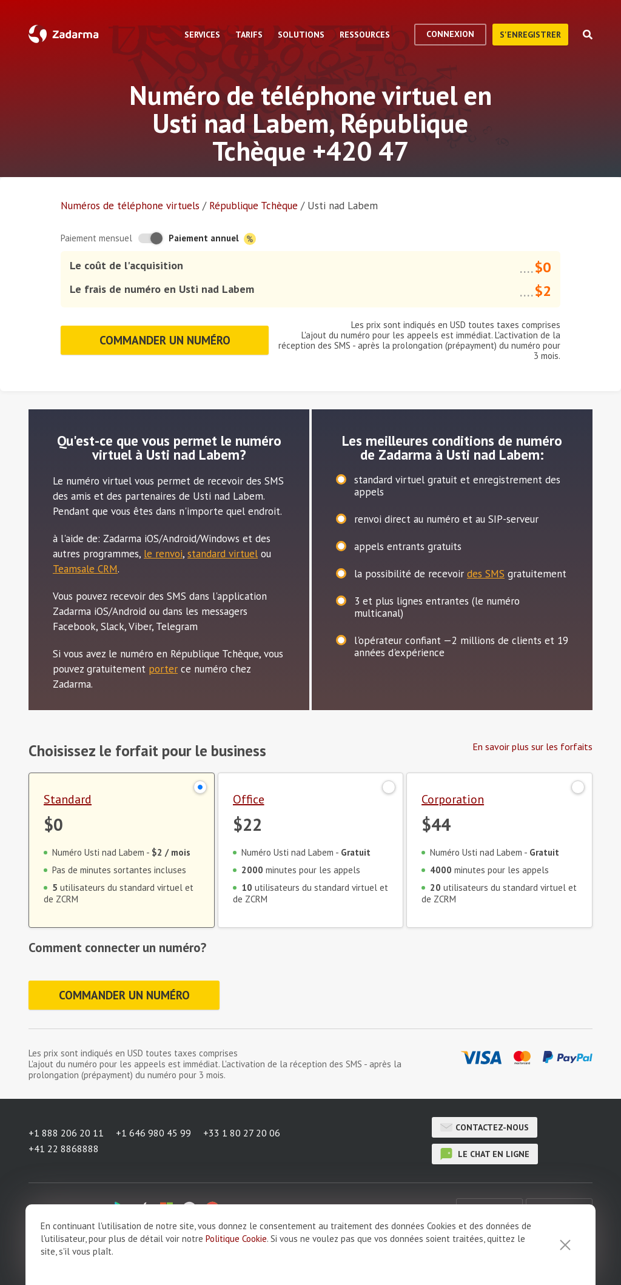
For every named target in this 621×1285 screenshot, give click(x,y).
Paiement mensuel (96, 238)
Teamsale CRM (85, 568)
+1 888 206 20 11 (66, 1133)
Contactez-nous (484, 1127)
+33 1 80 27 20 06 (241, 1133)
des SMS (486, 573)
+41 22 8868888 (64, 1148)
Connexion (450, 34)
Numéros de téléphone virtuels (130, 205)
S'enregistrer (530, 34)
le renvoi (163, 553)
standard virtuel (222, 553)
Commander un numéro (164, 340)
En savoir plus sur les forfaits (532, 746)
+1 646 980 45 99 (153, 1133)
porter (163, 669)
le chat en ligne (484, 1154)
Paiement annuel (212, 238)
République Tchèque (253, 205)
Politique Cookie (236, 1278)
